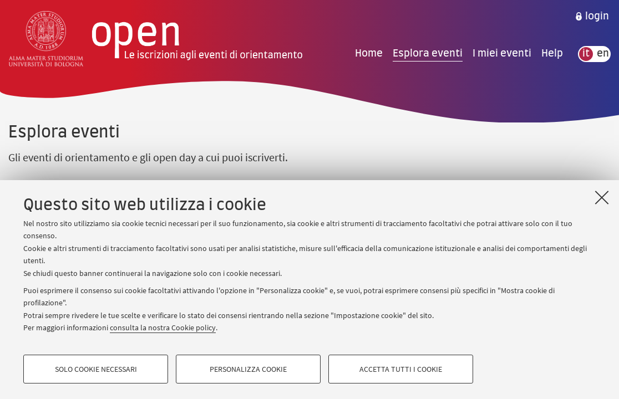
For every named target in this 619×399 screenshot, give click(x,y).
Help (552, 54)
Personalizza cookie (248, 369)
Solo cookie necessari (96, 369)
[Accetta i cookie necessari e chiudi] (602, 197)
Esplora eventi (428, 54)
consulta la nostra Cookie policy (163, 327)
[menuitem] (592, 17)
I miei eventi (502, 54)
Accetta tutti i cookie (400, 369)
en (603, 54)
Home (369, 54)
